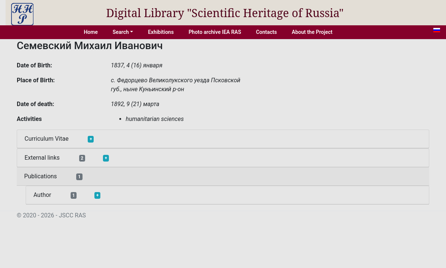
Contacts (266, 32)
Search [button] (121, 32)
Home (91, 32)
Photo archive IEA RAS (214, 32)
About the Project (312, 32)
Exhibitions (161, 32)
